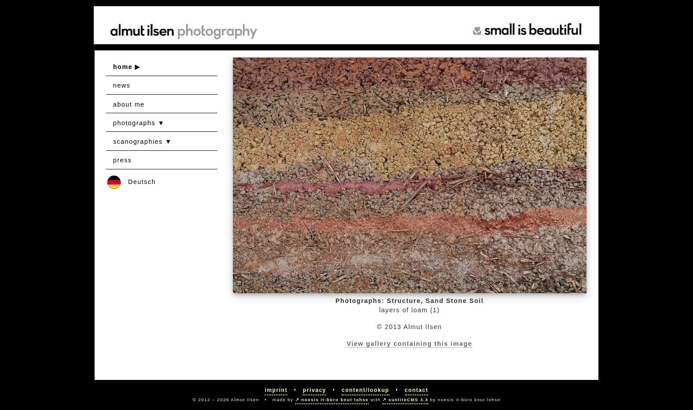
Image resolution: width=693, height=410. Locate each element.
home (123, 66)
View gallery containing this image (409, 343)
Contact (417, 390)
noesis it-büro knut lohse (335, 399)
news (121, 85)
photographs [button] (134, 122)
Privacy (314, 390)
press (122, 160)
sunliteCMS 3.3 (408, 399)
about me (129, 104)
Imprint (276, 390)
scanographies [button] (138, 141)
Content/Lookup (365, 390)
